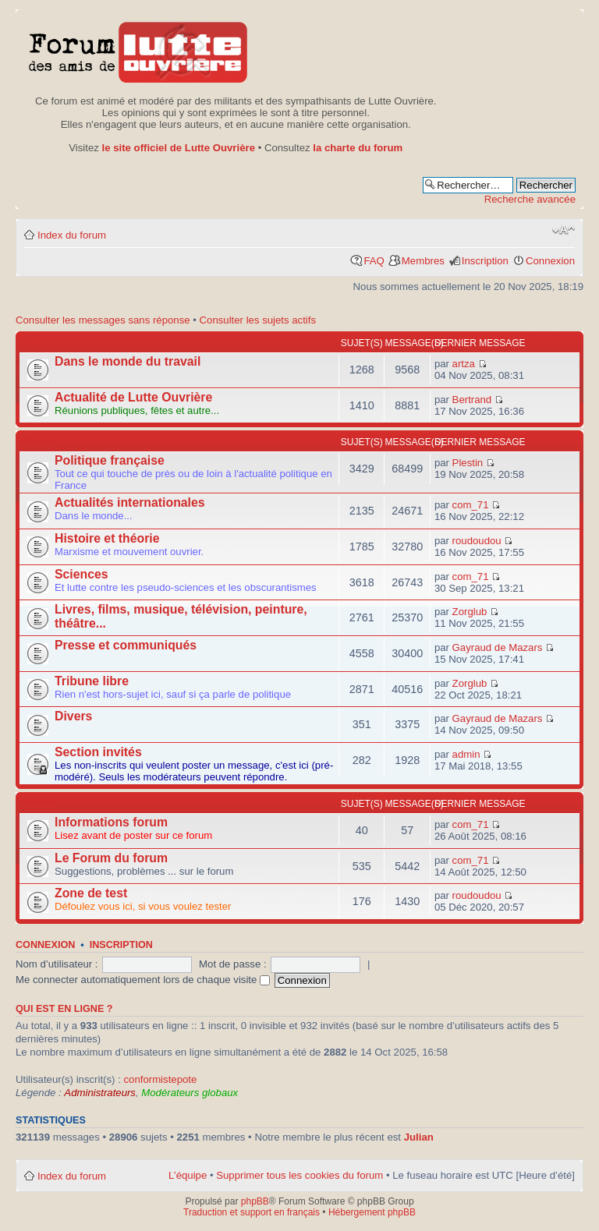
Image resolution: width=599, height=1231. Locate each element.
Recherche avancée (530, 199)
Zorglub (469, 611)
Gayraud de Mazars (497, 647)
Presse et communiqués (126, 645)
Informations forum (111, 822)
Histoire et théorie (107, 538)
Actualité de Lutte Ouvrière (133, 397)
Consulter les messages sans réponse (103, 320)
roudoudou (477, 541)
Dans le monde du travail (127, 361)
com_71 (470, 505)
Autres (38, 803)
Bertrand (472, 399)
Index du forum (71, 235)
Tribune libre (92, 681)
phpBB (255, 1201)
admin (466, 754)
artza (463, 364)
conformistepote (160, 1079)
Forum (36, 442)
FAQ (373, 261)
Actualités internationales (130, 502)
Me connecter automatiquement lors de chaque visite (143, 979)
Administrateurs (100, 1092)
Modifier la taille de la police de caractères (563, 230)
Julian (419, 1137)
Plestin (468, 463)
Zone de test (91, 893)
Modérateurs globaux (189, 1092)
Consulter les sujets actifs (258, 320)
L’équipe (187, 1175)
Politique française (110, 460)
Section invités (98, 752)
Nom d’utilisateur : (57, 964)
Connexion (550, 261)
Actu (32, 343)
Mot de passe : (233, 964)
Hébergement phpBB (372, 1212)
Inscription (485, 261)
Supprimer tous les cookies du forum (299, 1175)
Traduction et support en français (251, 1212)
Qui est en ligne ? (64, 1008)
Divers (73, 716)
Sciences (81, 574)
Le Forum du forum (111, 858)
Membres (423, 261)
